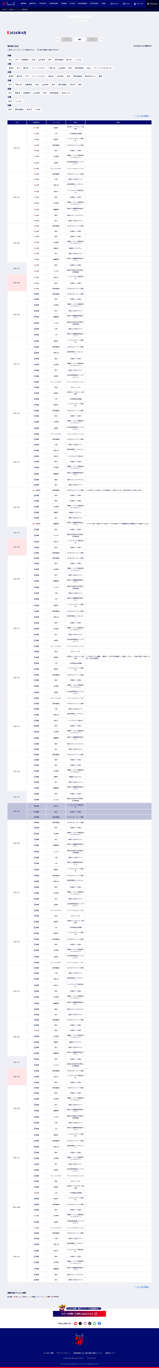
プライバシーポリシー (63, 1353)
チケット (114, 4)
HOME (4, 9)
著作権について (110, 1353)
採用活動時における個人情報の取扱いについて (88, 1353)
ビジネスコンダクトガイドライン (73, 1358)
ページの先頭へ (142, 115)
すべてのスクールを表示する (143, 46)
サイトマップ (91, 1358)
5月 (92, 39)
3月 (66, 39)
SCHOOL (11, 9)
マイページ (138, 4)
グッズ (126, 4)
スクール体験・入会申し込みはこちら (77, 1313)
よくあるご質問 (48, 1353)
